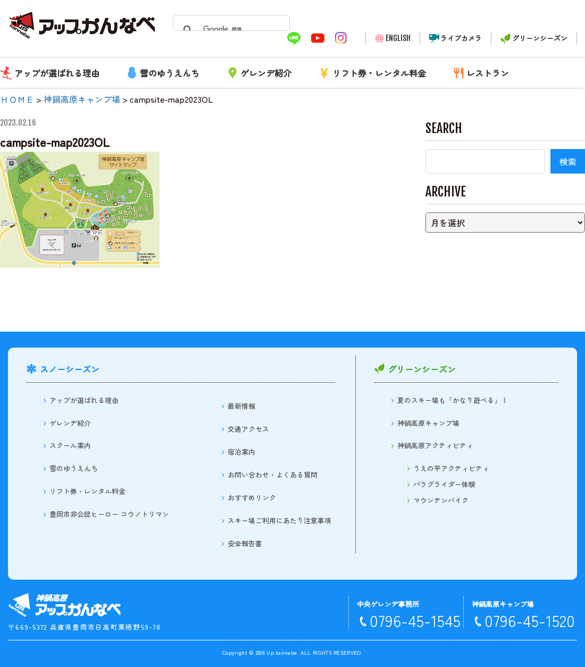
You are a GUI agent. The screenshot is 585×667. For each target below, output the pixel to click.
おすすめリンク (252, 497)
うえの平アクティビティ (451, 468)
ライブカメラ (461, 38)
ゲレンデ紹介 (265, 73)
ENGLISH (398, 38)
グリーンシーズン (539, 38)
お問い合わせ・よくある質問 (272, 475)
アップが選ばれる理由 (56, 73)
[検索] (228, 29)
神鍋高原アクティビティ (435, 445)
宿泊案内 (241, 452)
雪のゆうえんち (169, 73)
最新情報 (241, 406)
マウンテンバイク (441, 500)
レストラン (487, 73)
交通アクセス (248, 429)
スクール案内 (70, 445)
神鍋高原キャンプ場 (428, 423)
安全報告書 (245, 543)
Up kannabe (281, 652)
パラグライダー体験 (444, 484)
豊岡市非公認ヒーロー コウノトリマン (109, 514)
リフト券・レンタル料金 (379, 73)
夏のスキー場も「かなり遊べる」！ (452, 400)
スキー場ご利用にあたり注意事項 (279, 520)
